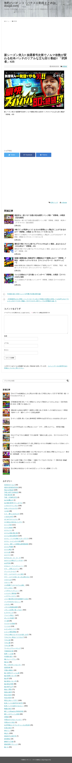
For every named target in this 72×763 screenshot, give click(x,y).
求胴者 (64, 66)
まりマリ (7, 555)
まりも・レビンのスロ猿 (12, 541)
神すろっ (7, 730)
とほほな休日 (8, 516)
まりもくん (8, 530)
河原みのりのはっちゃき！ (13, 719)
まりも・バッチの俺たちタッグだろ (16, 538)
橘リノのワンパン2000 (12, 714)
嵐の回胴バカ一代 (10, 676)
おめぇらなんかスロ (11, 508)
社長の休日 (8, 728)
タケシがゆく (8, 588)
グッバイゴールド (10, 571)
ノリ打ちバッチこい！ (11, 590)
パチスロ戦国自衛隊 (11, 607)
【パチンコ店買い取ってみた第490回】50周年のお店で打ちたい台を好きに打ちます (38, 418)
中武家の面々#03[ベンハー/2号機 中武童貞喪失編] (22, 294)
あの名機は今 (8, 500)
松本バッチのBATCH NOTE (13, 703)
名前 (5, 336)
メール (6, 343)
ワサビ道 (7, 645)
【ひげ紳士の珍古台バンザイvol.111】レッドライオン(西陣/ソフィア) (33, 468)
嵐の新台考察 (8, 684)
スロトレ (7, 582)
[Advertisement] (36, 37)
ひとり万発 (8, 525)
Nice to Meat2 (9, 490)
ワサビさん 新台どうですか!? (14, 637)
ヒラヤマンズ (8, 612)
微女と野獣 (8, 689)
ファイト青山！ (9, 615)
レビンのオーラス (10, 629)
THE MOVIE (8, 495)
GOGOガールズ (9, 485)
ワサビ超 (7, 640)
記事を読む (17, 225)
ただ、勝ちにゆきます (11, 514)
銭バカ (6, 747)
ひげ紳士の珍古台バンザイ (13, 522)
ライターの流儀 (9, 623)
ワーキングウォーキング (12, 648)
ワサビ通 (7, 643)
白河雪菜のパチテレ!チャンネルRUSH (17, 725)
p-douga (64, 202)
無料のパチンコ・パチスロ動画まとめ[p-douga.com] (30, 4)
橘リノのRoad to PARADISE (13, 711)
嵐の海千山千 (8, 687)
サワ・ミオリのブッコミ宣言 (14, 574)
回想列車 (7, 667)
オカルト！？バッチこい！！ (14, 566)
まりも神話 (8, 549)
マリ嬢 (6, 621)
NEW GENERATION (11, 487)
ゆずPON (7, 563)
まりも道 (7, 552)
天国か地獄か (8, 670)
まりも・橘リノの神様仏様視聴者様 (16, 544)
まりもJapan (8, 527)
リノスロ (7, 626)
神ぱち (6, 733)
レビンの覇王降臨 (10, 632)
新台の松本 (8, 695)
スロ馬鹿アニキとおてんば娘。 (14, 585)
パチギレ (7, 604)
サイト (6, 350)
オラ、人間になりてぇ (11, 569)
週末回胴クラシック (11, 744)
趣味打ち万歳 (8, 741)
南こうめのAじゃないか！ (13, 665)
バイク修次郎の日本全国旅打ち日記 (16, 599)
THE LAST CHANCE (11, 492)
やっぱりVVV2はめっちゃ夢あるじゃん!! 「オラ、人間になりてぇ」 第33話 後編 (37, 427)
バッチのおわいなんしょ (12, 601)
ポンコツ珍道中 (9, 618)
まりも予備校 (8, 547)
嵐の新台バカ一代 (10, 681)
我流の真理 (8, 692)
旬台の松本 (8, 697)
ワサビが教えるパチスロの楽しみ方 (16, 634)
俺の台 (6, 662)
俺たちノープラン (10, 659)
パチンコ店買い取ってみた (13, 610)
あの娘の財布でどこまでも (13, 503)
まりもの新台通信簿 (11, 536)
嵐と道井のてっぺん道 (11, 673)
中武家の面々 (8, 656)
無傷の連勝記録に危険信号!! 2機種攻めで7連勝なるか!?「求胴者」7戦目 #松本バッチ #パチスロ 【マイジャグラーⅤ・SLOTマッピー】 (40, 260)
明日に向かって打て (11, 700)
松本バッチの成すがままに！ (14, 706)
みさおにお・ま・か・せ (12, 558)
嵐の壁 (6, 678)
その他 (6, 511)
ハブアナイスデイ (10, 596)
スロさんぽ (8, 580)
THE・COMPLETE (10, 497)
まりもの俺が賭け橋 (11, 533)
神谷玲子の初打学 (10, 736)
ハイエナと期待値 (10, 593)
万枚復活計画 (8, 651)
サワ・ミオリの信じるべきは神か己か (17, 577)
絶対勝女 (7, 739)
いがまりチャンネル (11, 505)
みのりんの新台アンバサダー (14, 560)
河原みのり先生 (9, 722)
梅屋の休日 (8, 708)
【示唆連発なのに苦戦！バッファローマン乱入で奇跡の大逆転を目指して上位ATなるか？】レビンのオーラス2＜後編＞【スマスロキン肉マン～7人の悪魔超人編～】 (36, 300)
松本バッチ (54, 202)
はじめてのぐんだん (11, 519)
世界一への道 (8, 654)
